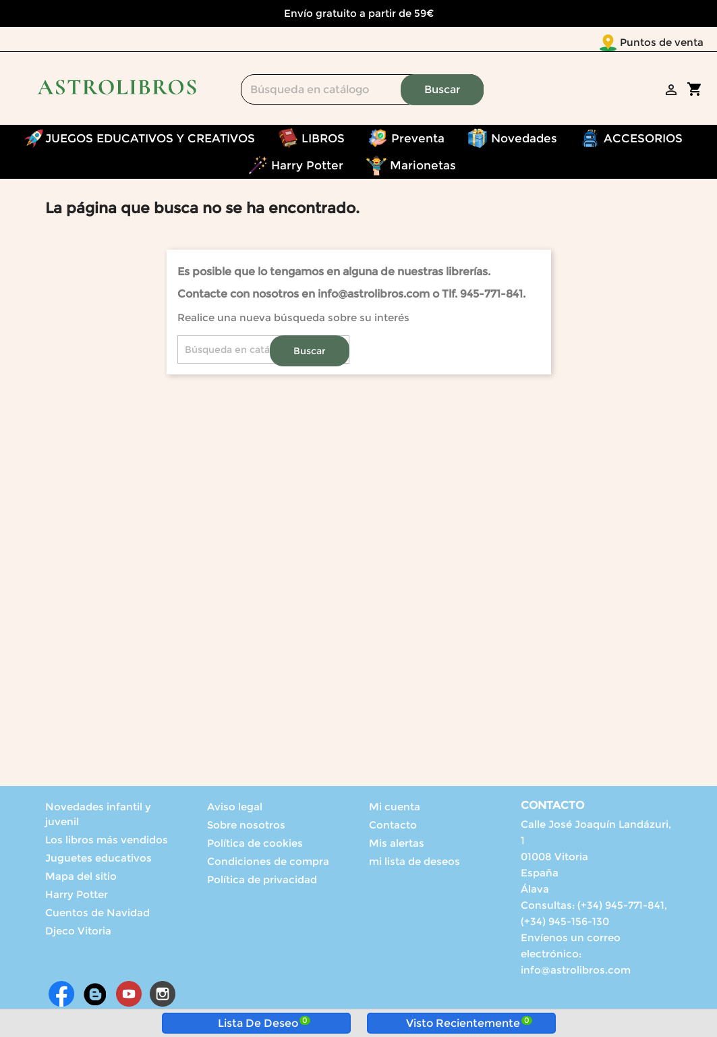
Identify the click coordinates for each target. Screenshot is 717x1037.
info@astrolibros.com (576, 972)
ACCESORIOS (643, 141)
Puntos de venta (582, 42)
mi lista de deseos (414, 864)
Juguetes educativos (98, 860)
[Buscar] (362, 92)
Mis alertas (396, 845)
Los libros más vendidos (106, 842)
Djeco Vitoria (78, 933)
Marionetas (423, 168)
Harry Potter (307, 168)
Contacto (393, 827)
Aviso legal (234, 809)
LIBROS (323, 141)
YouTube (129, 996)
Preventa (417, 141)
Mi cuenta (394, 809)
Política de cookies (255, 845)
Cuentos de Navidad (97, 915)
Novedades (524, 141)
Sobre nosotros (246, 827)
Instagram (162, 996)
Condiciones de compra (268, 864)
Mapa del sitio (81, 878)
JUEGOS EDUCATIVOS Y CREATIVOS (150, 141)
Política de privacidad (262, 882)
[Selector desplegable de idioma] (676, 43)
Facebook (61, 996)
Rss (95, 996)
